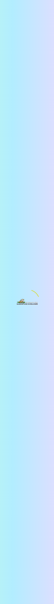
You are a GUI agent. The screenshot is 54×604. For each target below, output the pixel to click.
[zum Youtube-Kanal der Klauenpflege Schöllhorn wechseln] (6, 435)
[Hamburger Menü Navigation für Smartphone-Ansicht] (5, 4)
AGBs (22, 429)
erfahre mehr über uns (17, 102)
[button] (11, 224)
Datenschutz (12, 429)
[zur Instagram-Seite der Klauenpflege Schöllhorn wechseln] (12, 435)
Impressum (41, 426)
